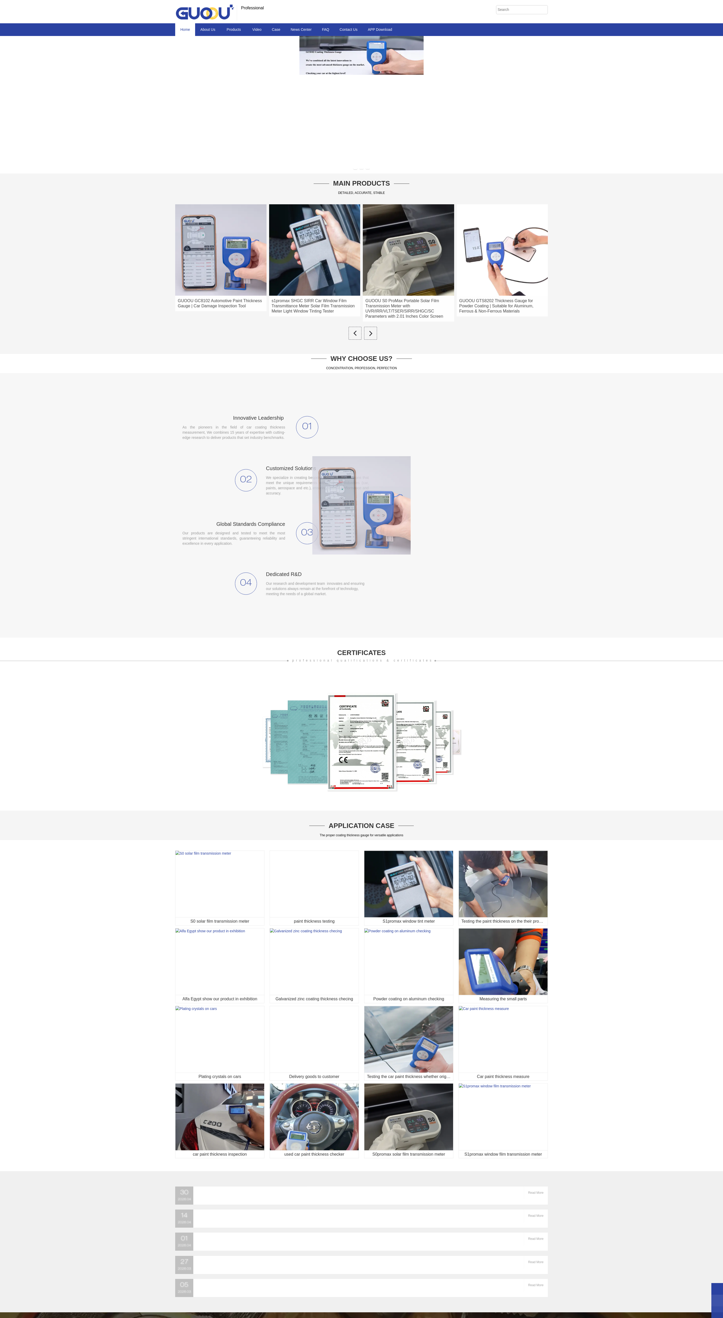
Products (234, 29)
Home (185, 29)
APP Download (380, 29)
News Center (301, 29)
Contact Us (348, 29)
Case (276, 29)
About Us (208, 29)
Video (257, 29)
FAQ (325, 29)
